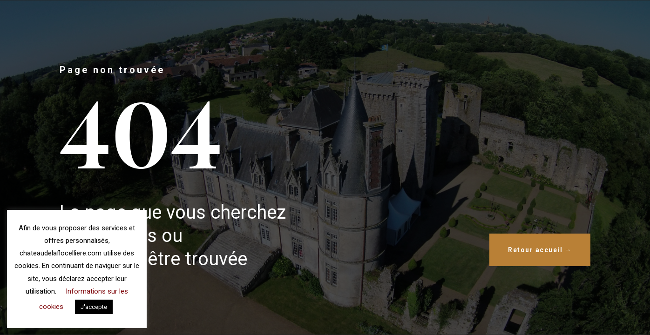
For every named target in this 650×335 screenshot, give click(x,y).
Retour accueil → (540, 250)
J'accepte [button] (94, 306)
